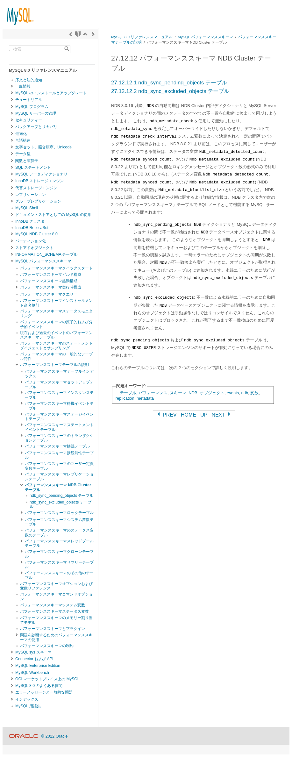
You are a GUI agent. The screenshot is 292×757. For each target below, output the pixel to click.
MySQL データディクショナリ (41, 174)
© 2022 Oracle (54, 736)
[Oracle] (23, 736)
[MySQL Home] (18, 13)
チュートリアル (28, 99)
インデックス (26, 699)
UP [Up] (203, 415)
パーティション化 (30, 241)
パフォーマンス (153, 392)
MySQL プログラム (31, 106)
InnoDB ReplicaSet (31, 227)
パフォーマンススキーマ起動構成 (48, 281)
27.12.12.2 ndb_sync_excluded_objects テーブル (170, 91)
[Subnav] (12, 86)
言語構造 (23, 140)
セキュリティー (28, 120)
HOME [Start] (188, 415)
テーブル (128, 392)
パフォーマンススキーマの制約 (47, 646)
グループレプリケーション (38, 201)
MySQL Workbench (32, 672)
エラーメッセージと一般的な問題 (44, 692)
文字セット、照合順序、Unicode (43, 147)
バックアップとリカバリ (36, 127)
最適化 (21, 134)
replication (125, 398)
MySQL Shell (26, 208)
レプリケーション (30, 194)
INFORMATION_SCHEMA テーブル (46, 254)
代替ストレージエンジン (36, 188)
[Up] (85, 34)
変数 (254, 392)
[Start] (78, 34)
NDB (193, 392)
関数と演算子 (26, 161)
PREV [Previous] (166, 415)
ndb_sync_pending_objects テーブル (61, 495)
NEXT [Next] (222, 415)
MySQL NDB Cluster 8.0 (36, 234)
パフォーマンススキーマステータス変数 (54, 611)
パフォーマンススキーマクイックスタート (56, 268)
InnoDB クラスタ (30, 221)
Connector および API (34, 659)
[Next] (93, 34)
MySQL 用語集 (28, 706)
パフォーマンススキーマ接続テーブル (57, 446)
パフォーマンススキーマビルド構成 (50, 274)
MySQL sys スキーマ (33, 652)
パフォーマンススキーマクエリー (48, 294)
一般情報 (23, 86)
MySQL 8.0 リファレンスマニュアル (142, 37)
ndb (244, 392)
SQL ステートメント (33, 167)
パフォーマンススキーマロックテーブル (59, 513)
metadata (145, 398)
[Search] (67, 49)
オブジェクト (212, 392)
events (233, 392)
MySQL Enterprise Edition (37, 665)
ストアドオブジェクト (34, 248)
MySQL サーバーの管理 (35, 113)
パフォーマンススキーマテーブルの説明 (54, 364)
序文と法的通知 (28, 80)
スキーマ (178, 392)
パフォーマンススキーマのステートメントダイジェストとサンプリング (56, 345)
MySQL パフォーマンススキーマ (43, 261)
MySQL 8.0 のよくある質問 (38, 685)
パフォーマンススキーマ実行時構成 (50, 287)
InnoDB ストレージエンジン (39, 181)
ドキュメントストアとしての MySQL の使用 (53, 214)
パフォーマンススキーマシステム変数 (52, 605)
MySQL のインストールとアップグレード (51, 93)
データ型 (23, 154)
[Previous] (70, 34)
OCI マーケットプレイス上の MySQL (47, 679)
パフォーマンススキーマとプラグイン (52, 628)
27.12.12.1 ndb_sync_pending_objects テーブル (169, 83)
